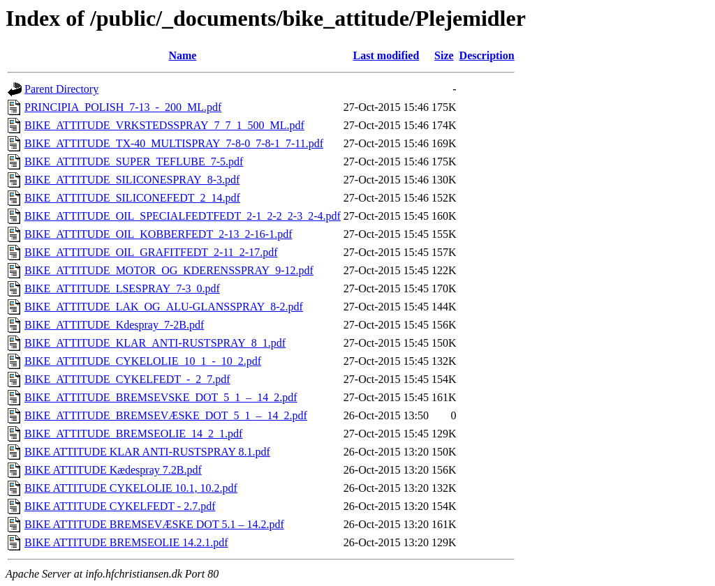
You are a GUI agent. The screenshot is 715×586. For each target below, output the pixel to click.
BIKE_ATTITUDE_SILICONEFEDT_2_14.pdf (132, 198)
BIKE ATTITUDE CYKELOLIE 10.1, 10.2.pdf (130, 488)
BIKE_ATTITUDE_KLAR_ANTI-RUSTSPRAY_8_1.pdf (155, 343)
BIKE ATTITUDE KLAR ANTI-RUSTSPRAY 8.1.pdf (147, 452)
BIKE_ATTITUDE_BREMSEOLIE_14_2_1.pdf (133, 434)
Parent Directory (61, 89)
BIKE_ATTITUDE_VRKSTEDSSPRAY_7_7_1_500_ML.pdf (164, 125)
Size (444, 55)
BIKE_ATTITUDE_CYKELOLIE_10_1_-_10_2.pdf (142, 361)
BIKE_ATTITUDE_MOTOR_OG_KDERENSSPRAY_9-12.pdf (169, 270)
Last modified (386, 55)
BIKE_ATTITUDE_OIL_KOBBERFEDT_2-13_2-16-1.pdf (158, 234)
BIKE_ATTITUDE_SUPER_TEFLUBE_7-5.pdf (133, 161)
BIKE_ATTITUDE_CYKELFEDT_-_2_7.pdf (127, 379)
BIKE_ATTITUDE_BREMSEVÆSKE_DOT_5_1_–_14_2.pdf (165, 415)
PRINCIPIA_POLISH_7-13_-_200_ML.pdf (122, 107)
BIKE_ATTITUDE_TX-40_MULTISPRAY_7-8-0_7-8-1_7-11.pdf (173, 143)
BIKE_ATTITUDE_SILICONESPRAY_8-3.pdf (131, 180)
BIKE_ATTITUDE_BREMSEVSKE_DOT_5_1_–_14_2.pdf (160, 397)
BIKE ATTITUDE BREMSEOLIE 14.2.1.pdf (126, 542)
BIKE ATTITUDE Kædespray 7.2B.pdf (113, 470)
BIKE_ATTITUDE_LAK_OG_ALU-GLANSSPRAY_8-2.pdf (163, 307)
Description (487, 55)
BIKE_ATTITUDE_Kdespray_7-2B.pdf (114, 325)
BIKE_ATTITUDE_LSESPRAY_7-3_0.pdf (122, 288)
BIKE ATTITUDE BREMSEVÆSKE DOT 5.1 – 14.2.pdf (154, 524)
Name (182, 55)
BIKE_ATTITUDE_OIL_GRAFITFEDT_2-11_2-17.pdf (150, 252)
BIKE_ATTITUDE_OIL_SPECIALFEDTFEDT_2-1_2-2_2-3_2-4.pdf (182, 216)
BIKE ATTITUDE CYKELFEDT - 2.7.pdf (119, 506)
